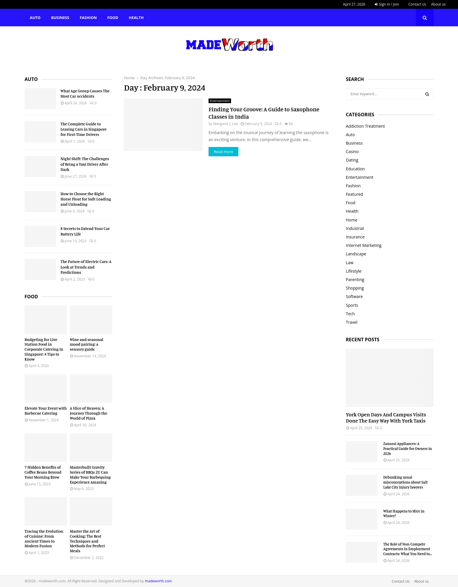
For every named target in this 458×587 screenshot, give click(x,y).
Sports (352, 305)
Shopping (355, 288)
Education (355, 169)
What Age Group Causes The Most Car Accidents (85, 93)
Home (352, 220)
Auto (35, 17)
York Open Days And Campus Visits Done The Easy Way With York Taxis (386, 417)
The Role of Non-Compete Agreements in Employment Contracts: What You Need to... (407, 549)
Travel (352, 322)
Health (136, 17)
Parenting (355, 279)
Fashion (88, 17)
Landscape (356, 254)
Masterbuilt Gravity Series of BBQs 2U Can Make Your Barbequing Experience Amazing (90, 474)
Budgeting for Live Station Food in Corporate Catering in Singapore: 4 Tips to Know (44, 349)
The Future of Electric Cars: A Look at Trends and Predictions (86, 266)
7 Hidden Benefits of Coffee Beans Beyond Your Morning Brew (43, 472)
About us (438, 4)
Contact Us (417, 4)
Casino (352, 151)
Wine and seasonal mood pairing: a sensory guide (86, 344)
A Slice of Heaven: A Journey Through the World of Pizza (88, 413)
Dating (352, 160)
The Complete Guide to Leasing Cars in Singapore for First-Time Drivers (83, 129)
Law (349, 262)
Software (354, 296)
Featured (354, 194)
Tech (350, 313)
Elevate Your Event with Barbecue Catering (46, 410)
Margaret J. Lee (225, 123)
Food (112, 17)
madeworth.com (158, 581)
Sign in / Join (387, 4)
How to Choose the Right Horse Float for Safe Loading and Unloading (85, 199)
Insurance (355, 237)
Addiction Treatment (365, 126)
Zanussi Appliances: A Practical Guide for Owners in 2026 (407, 448)
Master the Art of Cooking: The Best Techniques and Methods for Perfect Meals (87, 541)
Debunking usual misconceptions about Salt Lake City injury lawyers (405, 482)
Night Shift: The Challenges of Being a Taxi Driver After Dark (84, 164)
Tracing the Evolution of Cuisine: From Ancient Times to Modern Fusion (44, 538)
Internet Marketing (363, 245)
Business (60, 17)
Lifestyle (353, 271)
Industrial (355, 228)
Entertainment (220, 101)
